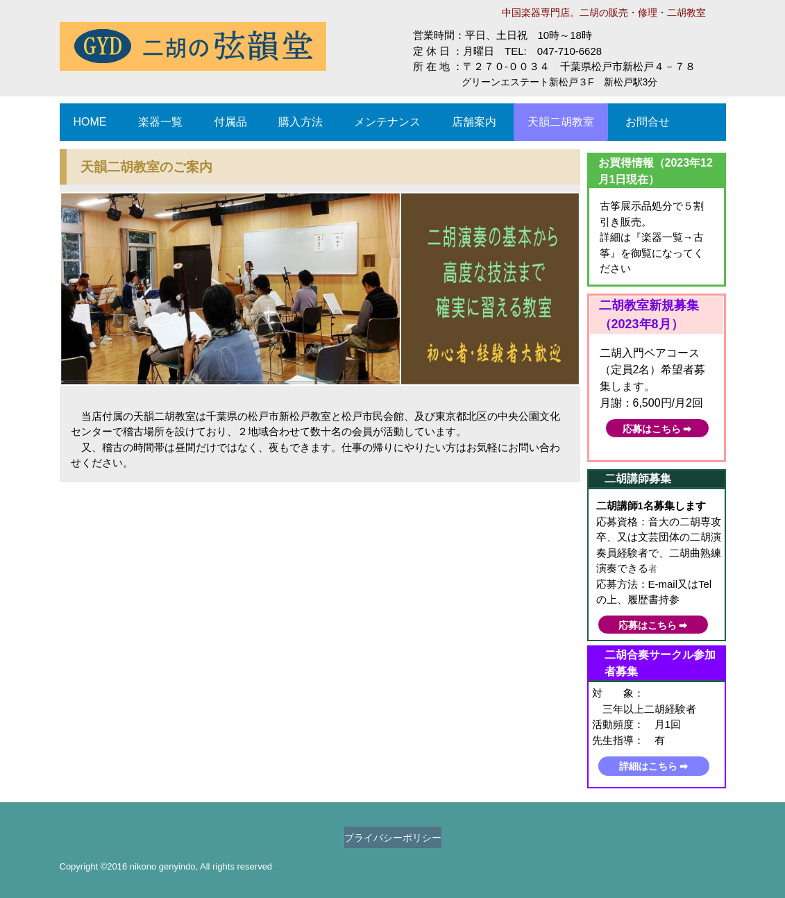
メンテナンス (387, 122)
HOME (90, 122)
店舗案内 (474, 122)
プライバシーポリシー (392, 837)
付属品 (230, 122)
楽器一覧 (160, 122)
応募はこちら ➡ (657, 429)
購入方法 (300, 122)
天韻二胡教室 (560, 122)
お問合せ (647, 122)
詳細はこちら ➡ (654, 766)
